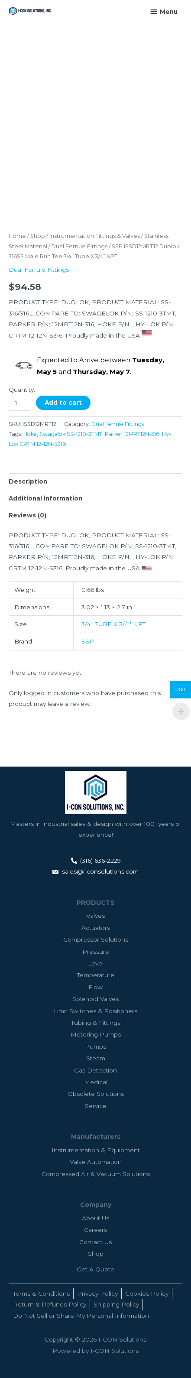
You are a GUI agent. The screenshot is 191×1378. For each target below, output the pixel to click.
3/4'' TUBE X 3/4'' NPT (113, 624)
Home (17, 236)
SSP (87, 641)
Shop (37, 236)
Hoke (30, 434)
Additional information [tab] (45, 498)
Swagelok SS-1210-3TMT (70, 434)
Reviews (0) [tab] (27, 515)
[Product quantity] (19, 403)
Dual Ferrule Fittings (79, 246)
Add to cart (63, 402)
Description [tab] (28, 481)
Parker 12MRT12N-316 (132, 434)
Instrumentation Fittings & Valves (94, 236)
